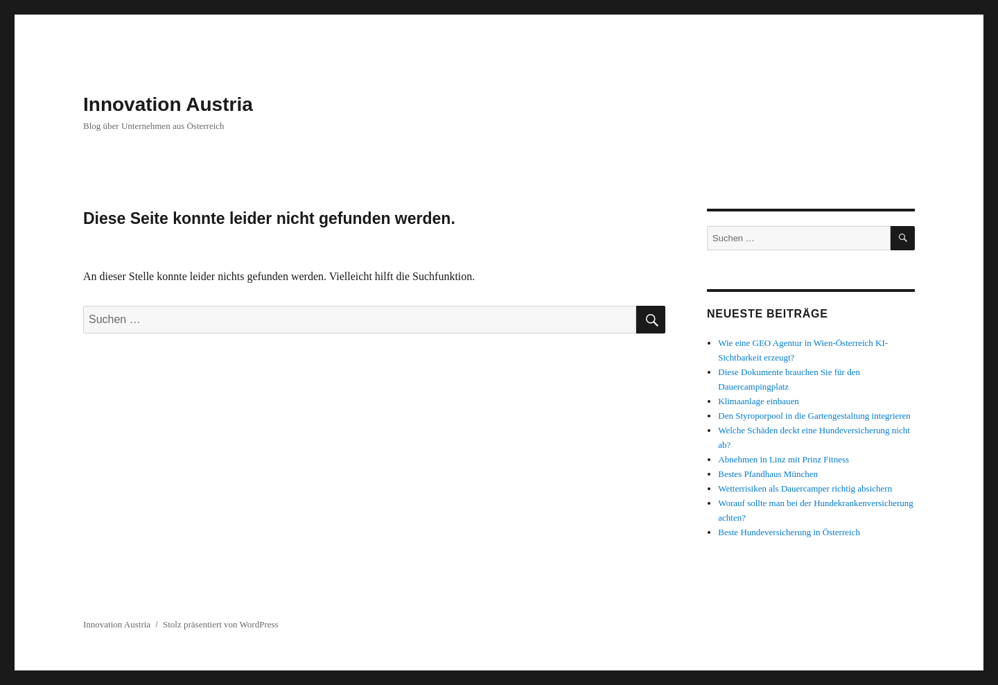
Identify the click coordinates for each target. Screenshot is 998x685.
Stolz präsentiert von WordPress (221, 624)
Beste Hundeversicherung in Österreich (789, 532)
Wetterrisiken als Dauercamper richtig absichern (805, 488)
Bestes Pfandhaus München (768, 474)
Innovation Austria (168, 104)
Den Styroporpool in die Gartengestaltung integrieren (814, 415)
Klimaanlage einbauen (758, 401)
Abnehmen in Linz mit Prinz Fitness (783, 459)
